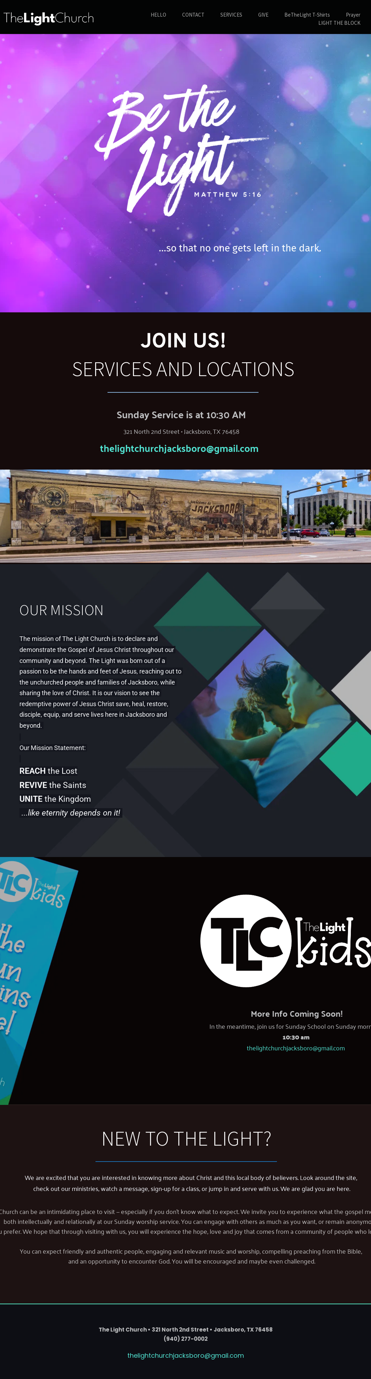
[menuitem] (158, 15)
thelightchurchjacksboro (153, 447)
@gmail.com (232, 447)
